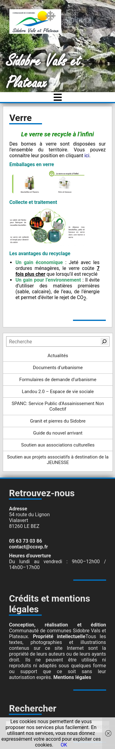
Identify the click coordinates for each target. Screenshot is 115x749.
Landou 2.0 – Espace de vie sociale (58, 391)
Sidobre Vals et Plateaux (43, 72)
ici (86, 155)
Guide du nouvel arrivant (57, 433)
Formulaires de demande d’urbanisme (57, 379)
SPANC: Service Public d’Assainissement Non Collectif (58, 406)
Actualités (58, 355)
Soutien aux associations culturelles (57, 445)
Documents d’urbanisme (57, 367)
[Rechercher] (104, 341)
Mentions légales (72, 677)
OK (64, 745)
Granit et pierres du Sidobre (58, 421)
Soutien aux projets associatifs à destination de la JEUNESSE (58, 459)
